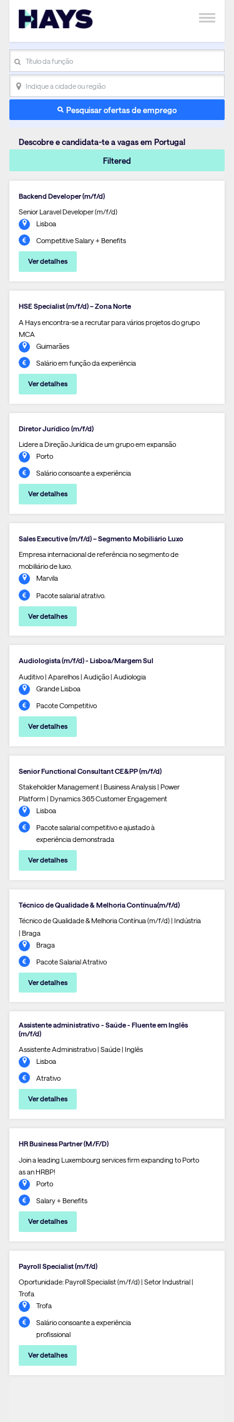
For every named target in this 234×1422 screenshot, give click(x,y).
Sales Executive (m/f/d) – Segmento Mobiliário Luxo (101, 538)
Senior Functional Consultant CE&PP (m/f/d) (90, 771)
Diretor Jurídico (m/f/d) (56, 428)
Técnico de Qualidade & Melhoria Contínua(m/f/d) (99, 905)
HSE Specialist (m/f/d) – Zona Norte (75, 306)
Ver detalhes (47, 261)
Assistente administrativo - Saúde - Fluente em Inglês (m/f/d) (103, 1029)
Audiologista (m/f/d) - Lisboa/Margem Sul (86, 660)
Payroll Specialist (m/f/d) (58, 1266)
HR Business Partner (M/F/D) (64, 1143)
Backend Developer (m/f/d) (62, 196)
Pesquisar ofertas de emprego (121, 109)
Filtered (117, 160)
